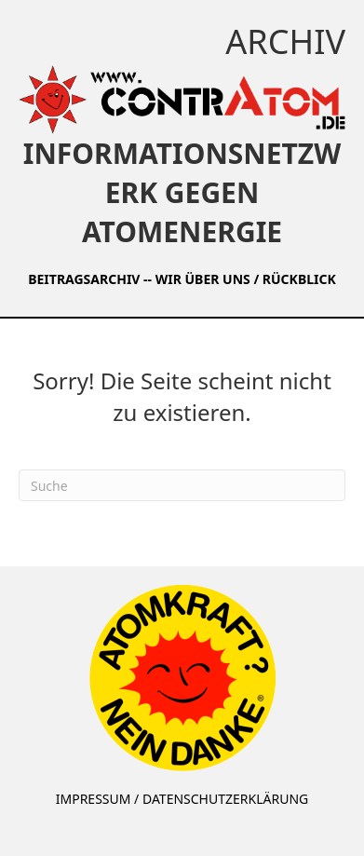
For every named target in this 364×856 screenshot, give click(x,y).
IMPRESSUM (93, 799)
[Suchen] (182, 485)
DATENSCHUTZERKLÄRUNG (225, 799)
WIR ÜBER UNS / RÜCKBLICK (245, 279)
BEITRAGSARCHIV (84, 279)
